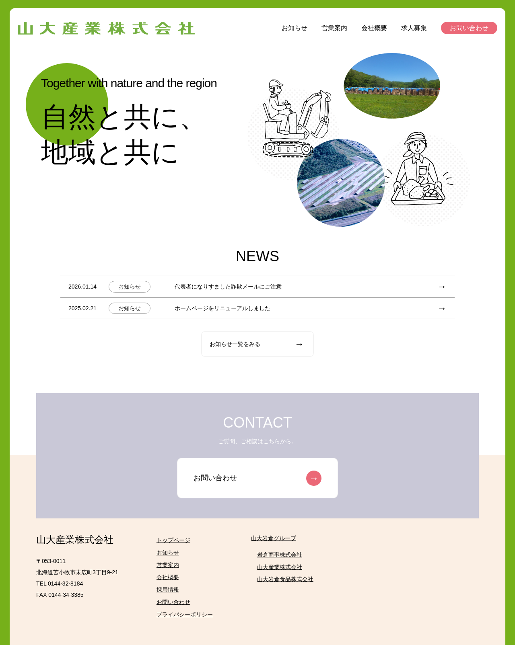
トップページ (173, 540)
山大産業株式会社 (74, 539)
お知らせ (294, 28)
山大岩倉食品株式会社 (285, 579)
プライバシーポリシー (185, 614)
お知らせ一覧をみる (258, 344)
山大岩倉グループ (273, 538)
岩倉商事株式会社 (279, 554)
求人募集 (414, 28)
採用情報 (168, 589)
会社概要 (374, 28)
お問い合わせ (469, 28)
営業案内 (334, 28)
